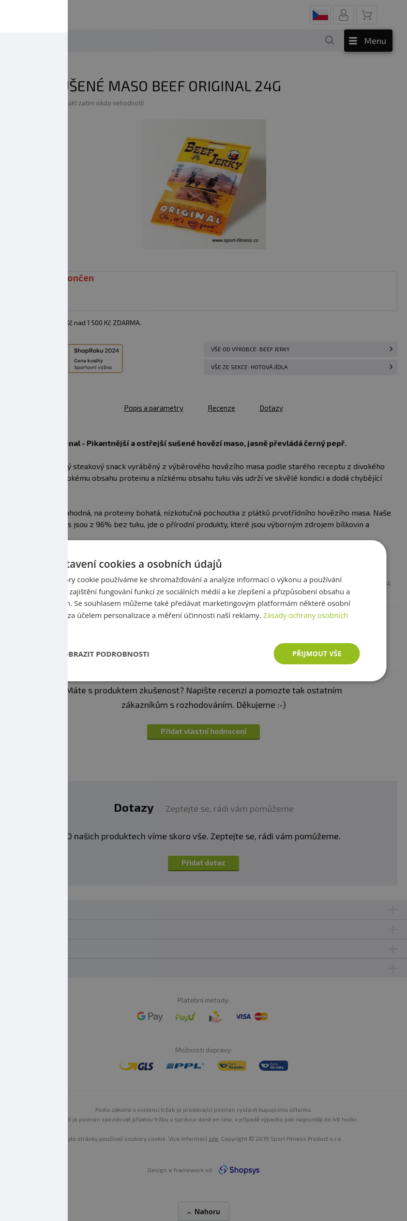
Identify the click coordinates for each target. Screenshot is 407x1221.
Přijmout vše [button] (317, 653)
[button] (98, 653)
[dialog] (203, 610)
